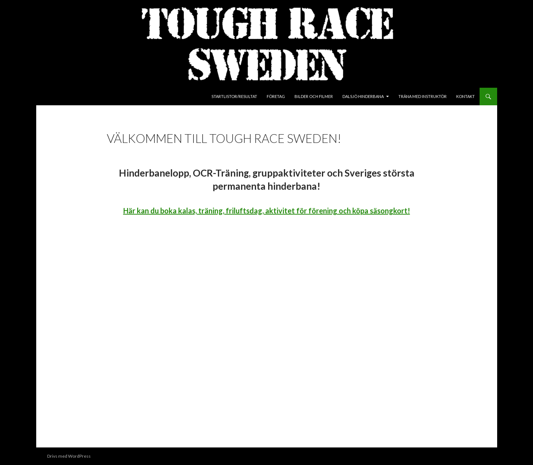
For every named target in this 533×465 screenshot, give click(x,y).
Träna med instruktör (422, 96)
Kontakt (465, 96)
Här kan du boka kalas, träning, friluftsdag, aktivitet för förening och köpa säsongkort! (266, 210)
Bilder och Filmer (313, 96)
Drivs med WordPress (69, 456)
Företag (276, 96)
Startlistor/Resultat (234, 96)
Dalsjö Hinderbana (363, 96)
